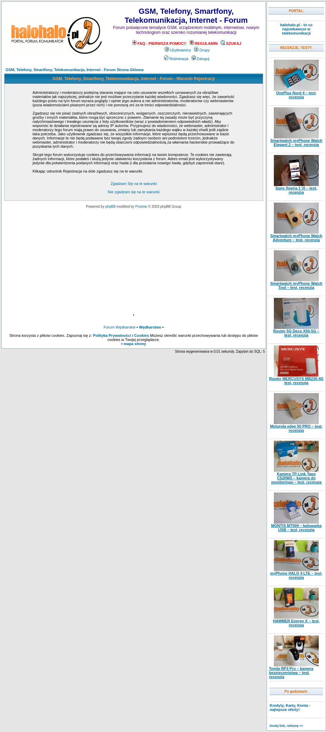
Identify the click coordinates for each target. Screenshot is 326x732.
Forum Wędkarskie (119, 327)
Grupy (202, 50)
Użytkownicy (178, 50)
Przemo (141, 206)
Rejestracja (176, 59)
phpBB (110, 206)
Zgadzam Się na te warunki (133, 184)
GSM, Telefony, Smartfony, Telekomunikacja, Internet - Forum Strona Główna (75, 70)
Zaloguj (200, 59)
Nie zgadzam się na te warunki (134, 192)
